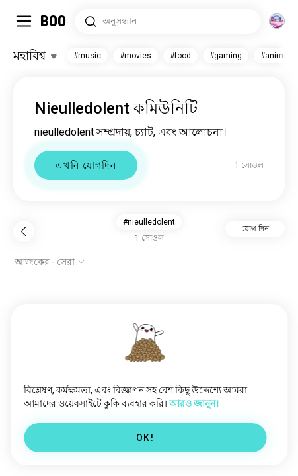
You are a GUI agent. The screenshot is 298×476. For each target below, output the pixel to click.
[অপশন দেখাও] (50, 262)
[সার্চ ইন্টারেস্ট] (168, 21)
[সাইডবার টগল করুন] (24, 21)
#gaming (225, 55)
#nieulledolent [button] (149, 222)
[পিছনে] (23, 231)
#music (87, 55)
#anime (274, 55)
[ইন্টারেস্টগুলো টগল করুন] (34, 55)
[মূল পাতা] (54, 21)
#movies (135, 55)
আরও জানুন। (194, 403)
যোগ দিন (255, 228)
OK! (145, 437)
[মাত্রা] (277, 21)
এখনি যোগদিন (86, 165)
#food (180, 55)
